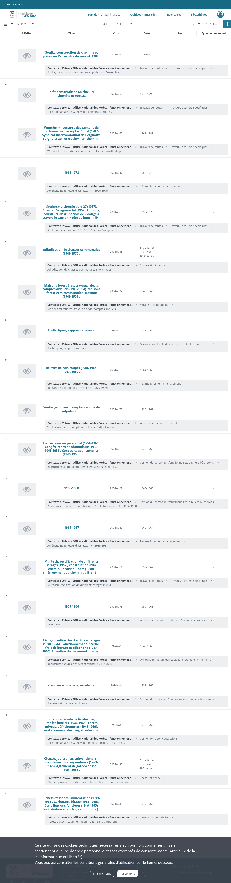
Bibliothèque (199, 14)
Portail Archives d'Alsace (104, 14)
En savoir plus (102, 873)
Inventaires (173, 14)
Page (105, 24)
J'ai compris (127, 873)
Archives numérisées (143, 14)
